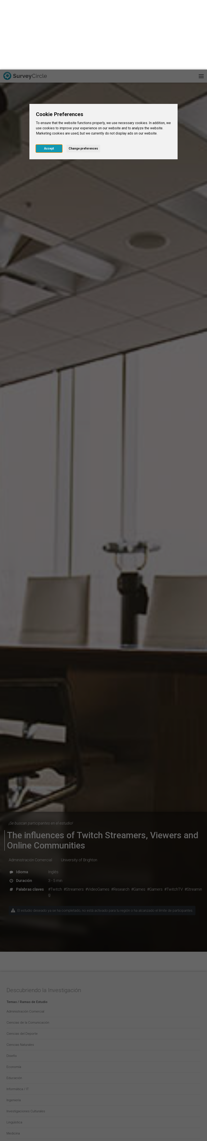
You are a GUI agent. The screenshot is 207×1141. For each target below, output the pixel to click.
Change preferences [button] (83, 79)
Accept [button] (49, 79)
